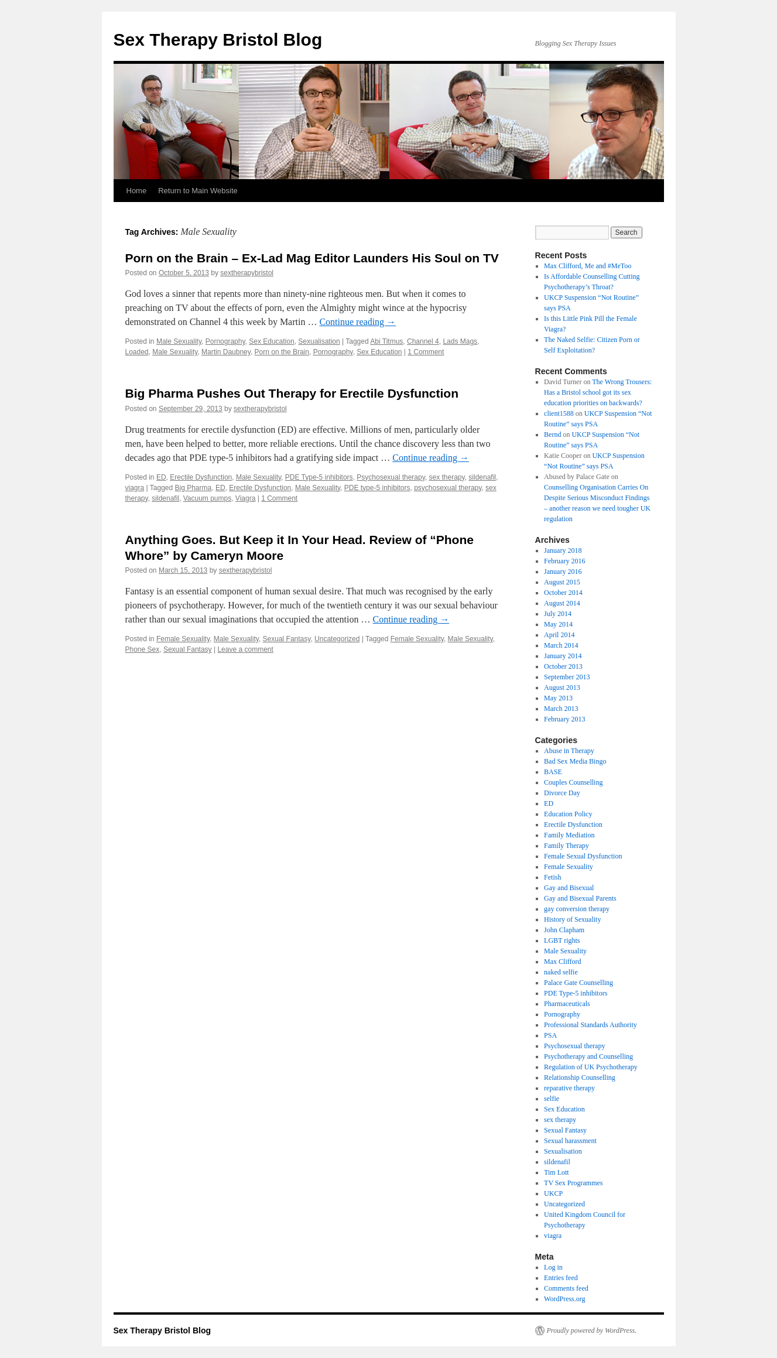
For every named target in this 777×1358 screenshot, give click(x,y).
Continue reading (357, 322)
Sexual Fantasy (287, 639)
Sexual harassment (570, 1141)
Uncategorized (337, 639)
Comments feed (566, 1288)
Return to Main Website (198, 190)
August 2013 (562, 687)
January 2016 (562, 571)
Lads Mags (460, 341)
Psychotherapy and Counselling (588, 1056)
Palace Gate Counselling (578, 983)
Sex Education (271, 341)
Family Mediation (569, 835)
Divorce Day (562, 793)
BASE (553, 772)
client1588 (559, 413)
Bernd (552, 434)
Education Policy (568, 814)
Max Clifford (562, 961)
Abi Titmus (386, 341)
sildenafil (482, 477)
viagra (135, 488)
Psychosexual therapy (391, 477)
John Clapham (564, 930)
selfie (551, 1098)
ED (161, 477)
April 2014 (559, 635)
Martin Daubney (226, 352)
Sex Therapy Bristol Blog (218, 39)
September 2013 (567, 677)
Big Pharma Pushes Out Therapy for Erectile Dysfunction (291, 393)
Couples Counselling (573, 782)
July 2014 (557, 614)
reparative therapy (569, 1088)
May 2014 (558, 624)
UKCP (553, 1193)
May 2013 (558, 698)
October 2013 (563, 666)
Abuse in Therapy (569, 751)
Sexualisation (319, 341)
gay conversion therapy (577, 909)
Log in (553, 1267)
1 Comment (426, 352)
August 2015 (562, 582)
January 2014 (562, 656)
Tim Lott (556, 1172)
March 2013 (561, 708)
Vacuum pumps (207, 498)
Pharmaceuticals (567, 1004)
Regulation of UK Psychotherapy (591, 1067)
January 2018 (562, 550)
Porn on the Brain (282, 352)
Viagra (245, 498)
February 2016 (564, 561)
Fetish (552, 877)
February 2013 (564, 719)
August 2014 (562, 603)
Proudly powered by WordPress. (592, 1330)
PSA (550, 1035)
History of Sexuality (572, 919)
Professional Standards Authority (590, 1025)
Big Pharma (193, 488)
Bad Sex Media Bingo (575, 761)
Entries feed (561, 1278)
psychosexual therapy (447, 488)
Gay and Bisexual (569, 888)
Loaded (137, 352)
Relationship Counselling (579, 1077)
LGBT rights (562, 940)
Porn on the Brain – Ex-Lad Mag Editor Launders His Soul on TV (312, 258)
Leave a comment (245, 649)
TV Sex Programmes (573, 1183)
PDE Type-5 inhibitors (319, 477)
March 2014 (561, 645)
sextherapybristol (246, 273)
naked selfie (561, 972)
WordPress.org (564, 1299)
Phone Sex (142, 649)
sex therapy (446, 477)
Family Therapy (566, 846)
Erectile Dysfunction (201, 477)
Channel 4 (423, 341)
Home (136, 190)
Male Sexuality (178, 341)
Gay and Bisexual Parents (580, 898)
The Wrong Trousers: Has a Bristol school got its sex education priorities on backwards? (598, 392)
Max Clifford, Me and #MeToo (587, 266)
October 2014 (563, 593)
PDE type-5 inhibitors (377, 488)
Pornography (225, 341)
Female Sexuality (183, 639)
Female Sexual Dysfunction (583, 856)
